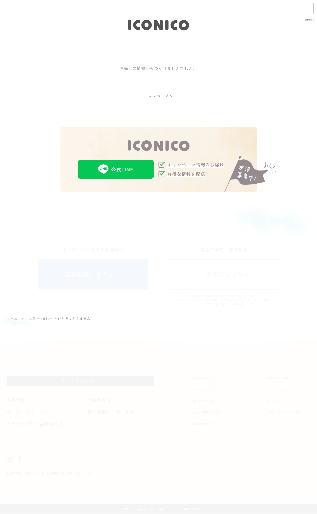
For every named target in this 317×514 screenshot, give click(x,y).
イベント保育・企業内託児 (35, 424)
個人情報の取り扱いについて (67, 473)
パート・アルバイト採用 (283, 413)
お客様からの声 (276, 378)
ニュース (272, 401)
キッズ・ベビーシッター (33, 412)
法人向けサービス (205, 378)
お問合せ (32, 473)
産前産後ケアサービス (111, 412)
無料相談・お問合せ (93, 275)
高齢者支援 (99, 400)
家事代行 (16, 400)
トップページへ (158, 96)
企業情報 (14, 473)
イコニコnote (275, 390)
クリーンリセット (205, 390)
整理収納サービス (205, 424)
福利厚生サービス (205, 401)
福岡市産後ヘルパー (206, 413)
